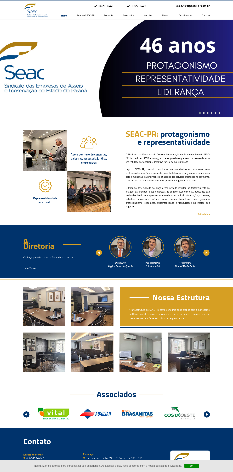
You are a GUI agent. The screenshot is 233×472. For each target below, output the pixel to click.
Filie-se (165, 15)
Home (64, 15)
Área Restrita (185, 15)
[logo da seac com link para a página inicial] (35, 10)
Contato (206, 15)
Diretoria (108, 15)
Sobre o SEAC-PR (86, 15)
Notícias (148, 15)
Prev (99, 253)
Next (206, 253)
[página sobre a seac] (88, 142)
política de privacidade (168, 465)
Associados (128, 15)
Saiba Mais (204, 214)
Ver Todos (30, 268)
